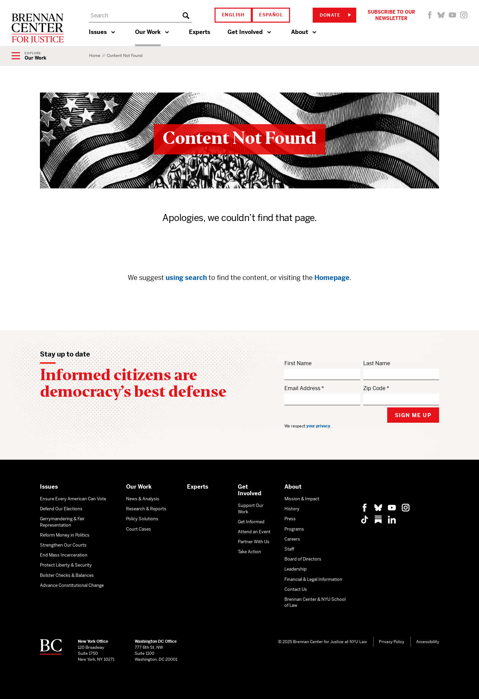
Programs (294, 529)
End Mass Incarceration (63, 555)
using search (186, 278)
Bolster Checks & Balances (67, 575)
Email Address (302, 388)
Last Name (376, 363)
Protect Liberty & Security (66, 565)
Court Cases (138, 529)
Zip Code (374, 388)
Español (271, 15)
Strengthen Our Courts (63, 545)
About (299, 32)
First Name (298, 363)
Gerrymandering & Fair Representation (62, 522)
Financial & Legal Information (313, 579)
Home (94, 55)
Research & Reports (146, 509)
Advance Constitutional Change (72, 585)
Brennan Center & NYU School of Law (315, 602)
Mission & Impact (301, 499)
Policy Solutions (142, 519)
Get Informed (251, 522)
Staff (289, 549)
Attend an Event (254, 532)
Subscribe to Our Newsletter (391, 15)
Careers (292, 539)
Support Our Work (250, 508)
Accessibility (427, 641)
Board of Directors (302, 559)
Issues (98, 32)
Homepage (332, 278)
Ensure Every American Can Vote (73, 499)
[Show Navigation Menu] (29, 56)
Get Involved (245, 32)
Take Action (249, 552)
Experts (199, 32)
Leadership (295, 569)
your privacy (318, 426)
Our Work (148, 32)
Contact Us (295, 589)
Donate (335, 15)
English (233, 15)
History (291, 509)
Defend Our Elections (61, 509)
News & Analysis (142, 499)
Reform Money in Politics (64, 535)
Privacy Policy (391, 641)
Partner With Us (253, 542)
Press (290, 519)
